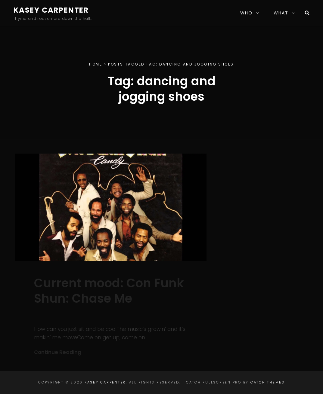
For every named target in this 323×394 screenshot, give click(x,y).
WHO (249, 13)
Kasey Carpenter (51, 10)
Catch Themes (267, 382)
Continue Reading (57, 352)
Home (95, 64)
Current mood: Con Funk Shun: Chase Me (109, 291)
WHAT (284, 13)
